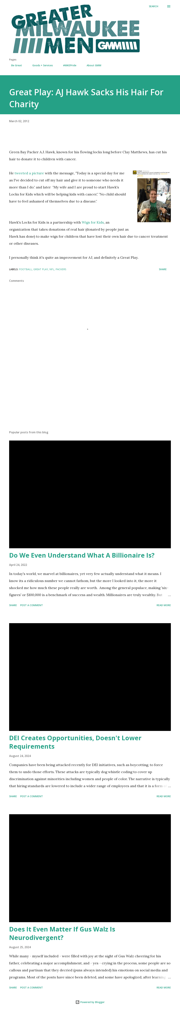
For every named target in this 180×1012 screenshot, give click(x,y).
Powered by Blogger (90, 1002)
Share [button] (163, 269)
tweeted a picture (29, 173)
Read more (164, 605)
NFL (51, 269)
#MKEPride (67, 65)
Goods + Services (40, 65)
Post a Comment (31, 605)
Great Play (40, 269)
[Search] (153, 6)
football (25, 269)
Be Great (14, 65)
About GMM (92, 65)
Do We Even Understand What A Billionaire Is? (82, 555)
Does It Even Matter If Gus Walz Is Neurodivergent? (62, 933)
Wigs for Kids (93, 222)
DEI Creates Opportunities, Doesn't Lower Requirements (75, 742)
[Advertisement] (90, 400)
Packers (61, 269)
